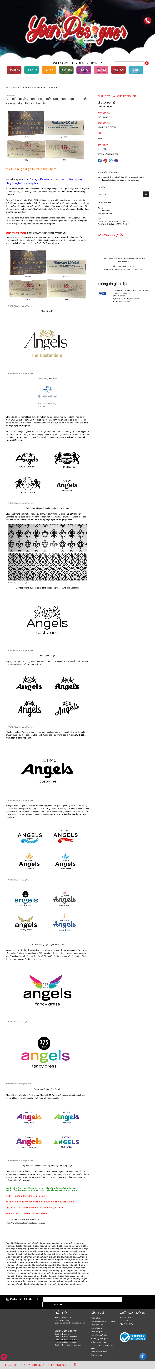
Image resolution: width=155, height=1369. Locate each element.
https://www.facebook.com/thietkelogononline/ (25, 1223)
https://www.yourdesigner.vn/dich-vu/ (46, 233)
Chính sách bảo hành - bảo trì (66, 1334)
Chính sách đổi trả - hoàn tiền (66, 1332)
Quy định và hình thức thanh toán (67, 1337)
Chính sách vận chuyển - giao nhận (68, 1340)
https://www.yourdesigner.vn (22, 1219)
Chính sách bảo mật (62, 1329)
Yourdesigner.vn (15, 179)
